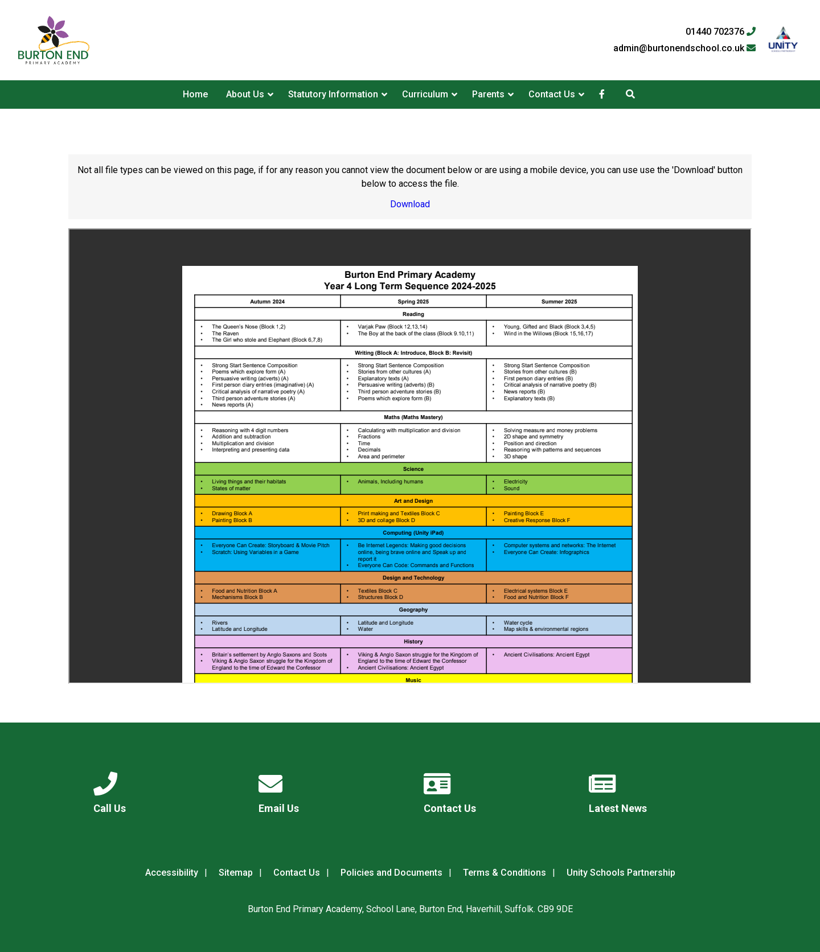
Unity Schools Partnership (621, 872)
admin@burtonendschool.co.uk (684, 48)
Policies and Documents (391, 872)
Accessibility (171, 872)
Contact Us (551, 94)
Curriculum (425, 94)
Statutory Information (333, 94)
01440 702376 (721, 32)
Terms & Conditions (504, 872)
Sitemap (236, 872)
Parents (488, 94)
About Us (245, 94)
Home (195, 94)
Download (410, 204)
